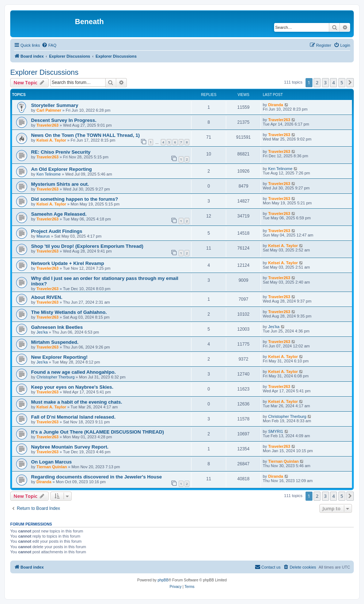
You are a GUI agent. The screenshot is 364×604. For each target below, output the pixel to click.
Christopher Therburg (56, 377)
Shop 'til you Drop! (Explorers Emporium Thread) (87, 246)
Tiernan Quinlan (52, 467)
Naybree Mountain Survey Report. (70, 447)
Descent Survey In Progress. (63, 120)
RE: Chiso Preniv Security (61, 152)
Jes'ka (42, 332)
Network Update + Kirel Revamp (67, 263)
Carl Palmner (49, 110)
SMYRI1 (275, 431)
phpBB (163, 580)
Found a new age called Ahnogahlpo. (73, 372)
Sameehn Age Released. (59, 214)
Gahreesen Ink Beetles (57, 327)
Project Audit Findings (56, 231)
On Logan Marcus (51, 462)
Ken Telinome (49, 174)
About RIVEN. (46, 297)
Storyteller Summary (54, 105)
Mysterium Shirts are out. (60, 184)
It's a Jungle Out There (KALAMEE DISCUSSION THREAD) (97, 432)
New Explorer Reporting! (59, 357)
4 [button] (333, 82)
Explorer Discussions (44, 72)
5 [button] (342, 82)
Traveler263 (48, 125)
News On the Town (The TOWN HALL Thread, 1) (85, 135)
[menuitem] (49, 45)
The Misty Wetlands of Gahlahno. (69, 312)
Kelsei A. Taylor (51, 140)
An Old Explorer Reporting (61, 169)
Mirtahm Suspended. (55, 342)
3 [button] (325, 82)
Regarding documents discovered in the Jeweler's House (96, 477)
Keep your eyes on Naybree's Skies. (72, 387)
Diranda (275, 105)
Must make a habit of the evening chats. (76, 402)
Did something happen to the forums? (74, 199)
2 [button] (317, 82)
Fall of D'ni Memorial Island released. (73, 417)
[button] (350, 82)
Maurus (43, 236)
